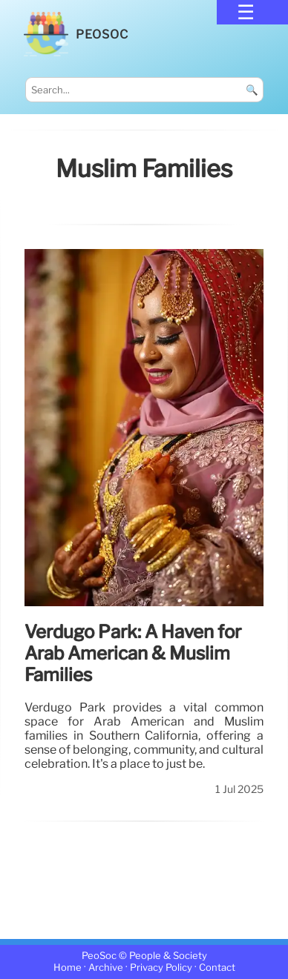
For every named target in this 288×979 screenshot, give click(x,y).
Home (67, 968)
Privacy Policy (161, 968)
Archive (105, 968)
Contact (217, 968)
